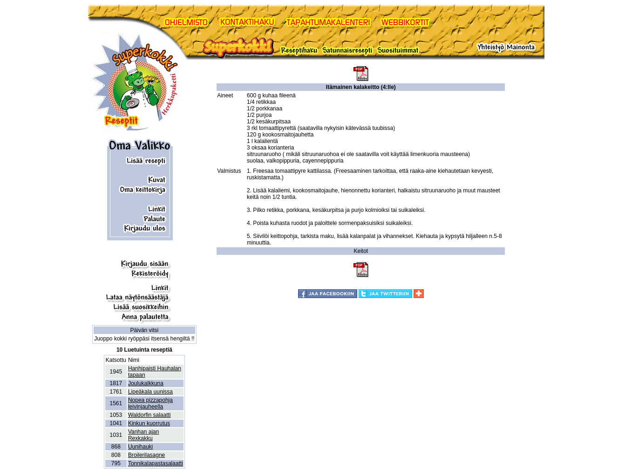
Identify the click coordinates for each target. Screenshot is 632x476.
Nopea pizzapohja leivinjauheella (150, 403)
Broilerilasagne (146, 455)
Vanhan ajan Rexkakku (143, 435)
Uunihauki (140, 446)
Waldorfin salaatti (149, 415)
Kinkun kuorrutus (149, 423)
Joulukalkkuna (145, 383)
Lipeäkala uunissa (150, 391)
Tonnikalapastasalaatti (155, 463)
